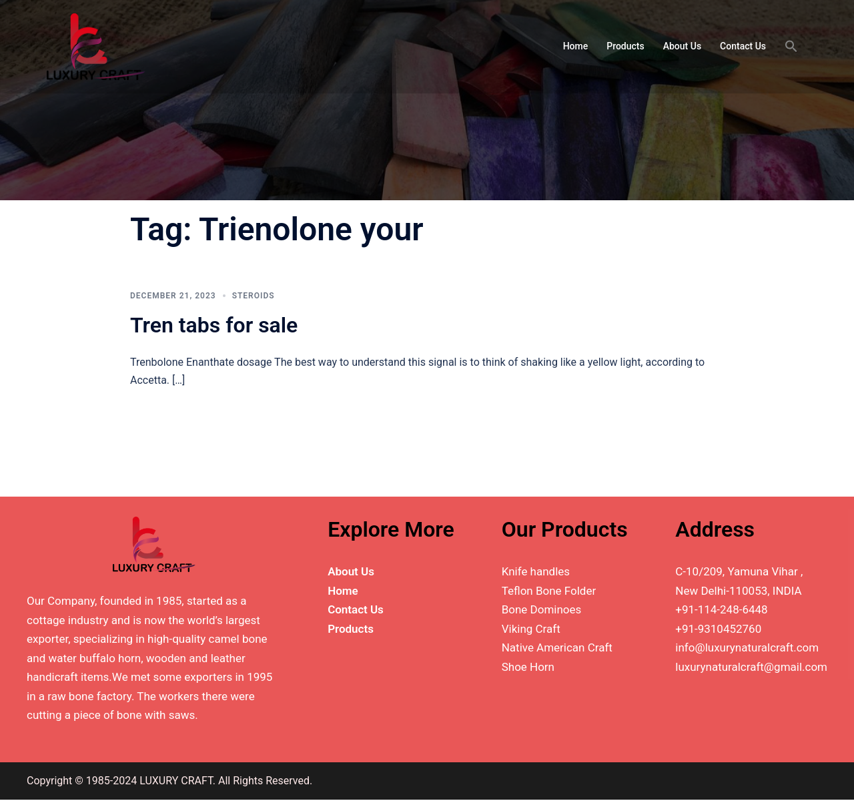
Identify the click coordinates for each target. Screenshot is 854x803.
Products (625, 46)
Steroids (253, 295)
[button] (791, 46)
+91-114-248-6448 (721, 609)
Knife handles (536, 571)
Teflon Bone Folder (549, 590)
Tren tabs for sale (214, 325)
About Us (682, 46)
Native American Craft (557, 647)
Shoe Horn (528, 667)
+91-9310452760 (718, 628)
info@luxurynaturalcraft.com (747, 647)
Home (575, 46)
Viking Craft (531, 628)
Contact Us (743, 46)
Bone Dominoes (542, 609)
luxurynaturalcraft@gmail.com (751, 667)
